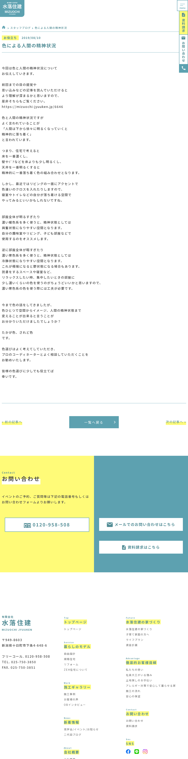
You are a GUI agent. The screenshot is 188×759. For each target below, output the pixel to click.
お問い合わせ (183, 49)
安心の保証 (133, 696)
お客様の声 (71, 699)
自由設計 (70, 653)
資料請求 (183, 22)
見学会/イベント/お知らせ (81, 729)
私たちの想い (135, 669)
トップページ (73, 629)
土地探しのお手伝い (139, 680)
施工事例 (70, 694)
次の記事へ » (176, 421)
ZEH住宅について (76, 669)
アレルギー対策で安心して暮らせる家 (151, 685)
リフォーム (71, 664)
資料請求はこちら (141, 547)
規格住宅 (70, 659)
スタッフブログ (20, 28)
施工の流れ (133, 691)
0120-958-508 (47, 524)
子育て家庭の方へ (137, 634)
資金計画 (132, 645)
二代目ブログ (73, 734)
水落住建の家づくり (139, 629)
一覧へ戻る (99, 422)
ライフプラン (135, 640)
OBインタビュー (75, 705)
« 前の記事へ (12, 421)
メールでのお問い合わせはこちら (141, 524)
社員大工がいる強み (139, 675)
